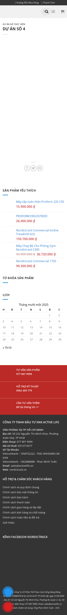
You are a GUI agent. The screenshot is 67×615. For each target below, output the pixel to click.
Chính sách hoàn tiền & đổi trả (21, 517)
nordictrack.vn (18, 469)
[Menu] (53, 11)
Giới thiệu (8, 522)
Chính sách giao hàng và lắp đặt (22, 507)
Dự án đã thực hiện (14, 24)
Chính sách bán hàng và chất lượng (24, 512)
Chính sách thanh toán (16, 502)
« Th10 (7, 348)
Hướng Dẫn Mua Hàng (27, 2)
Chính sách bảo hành (15, 497)
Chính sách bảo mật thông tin (20, 492)
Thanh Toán (49, 2)
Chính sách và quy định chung (21, 487)
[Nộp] (46, 11)
